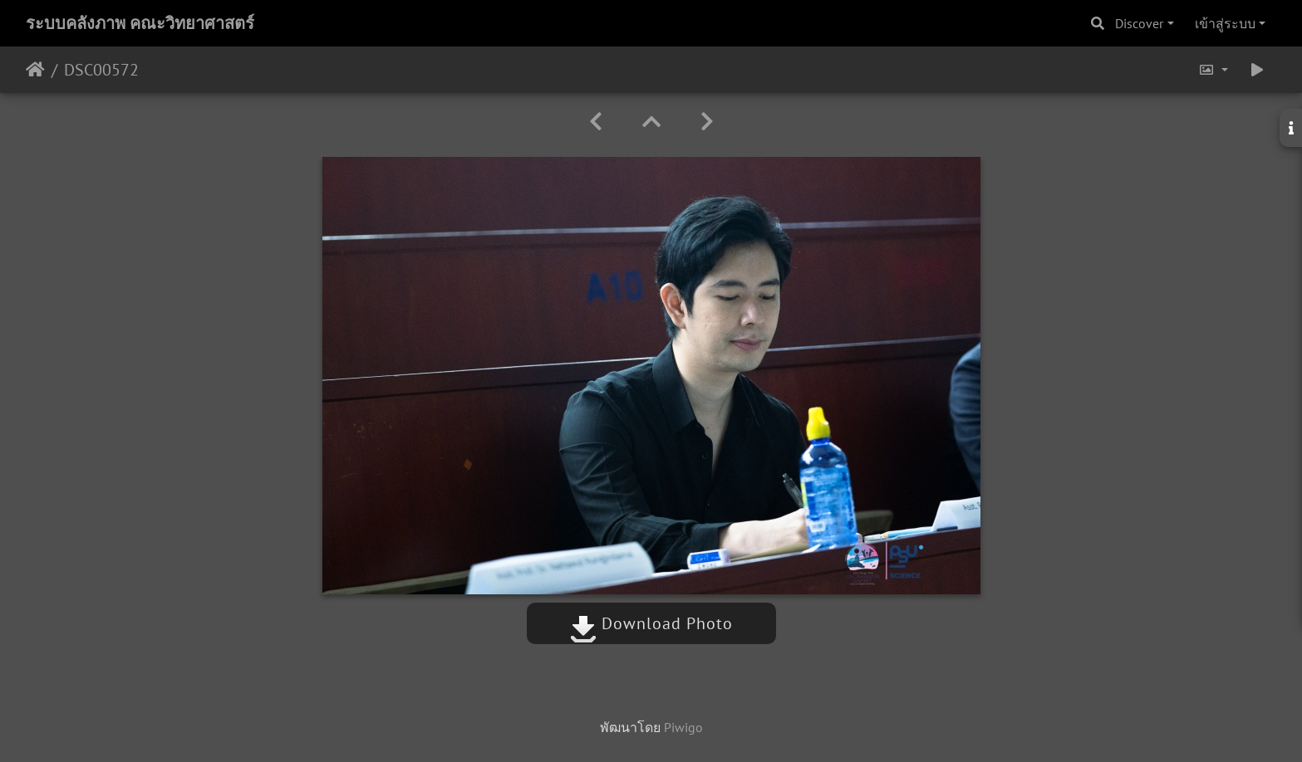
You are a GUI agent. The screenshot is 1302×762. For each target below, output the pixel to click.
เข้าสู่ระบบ (1225, 23)
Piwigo (683, 727)
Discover (1139, 23)
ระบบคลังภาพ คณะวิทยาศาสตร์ (140, 23)
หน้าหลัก (35, 69)
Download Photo (651, 623)
